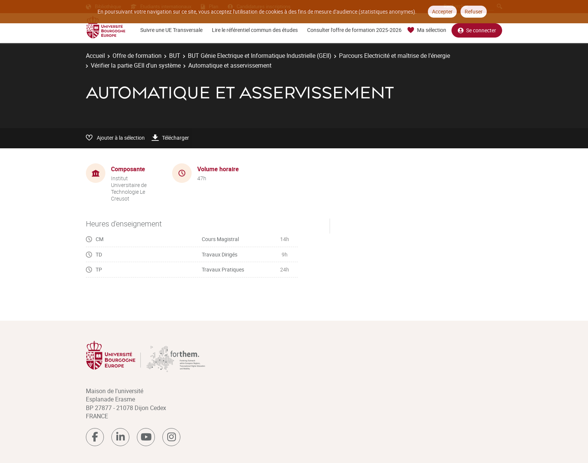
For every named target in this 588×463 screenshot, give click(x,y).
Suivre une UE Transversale (171, 29)
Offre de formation (137, 55)
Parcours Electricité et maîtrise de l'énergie (394, 55)
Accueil (95, 55)
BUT (174, 55)
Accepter (442, 11)
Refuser (474, 11)
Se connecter (477, 30)
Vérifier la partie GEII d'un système (136, 65)
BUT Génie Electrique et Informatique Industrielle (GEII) (260, 55)
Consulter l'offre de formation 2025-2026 (354, 29)
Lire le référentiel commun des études (255, 29)
